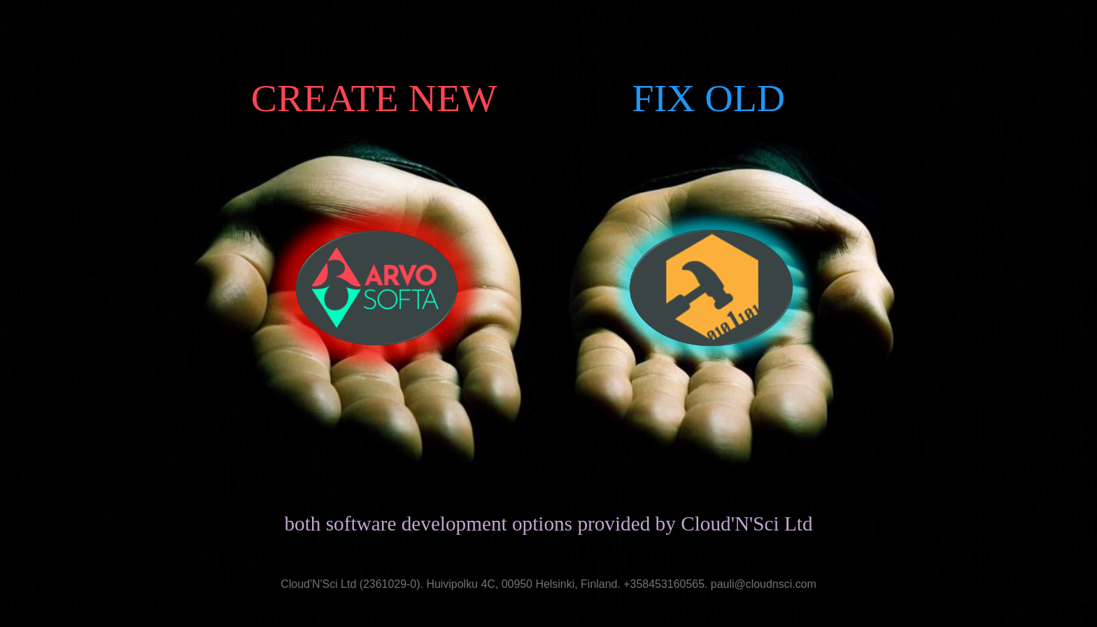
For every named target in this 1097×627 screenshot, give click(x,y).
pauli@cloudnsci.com (763, 584)
